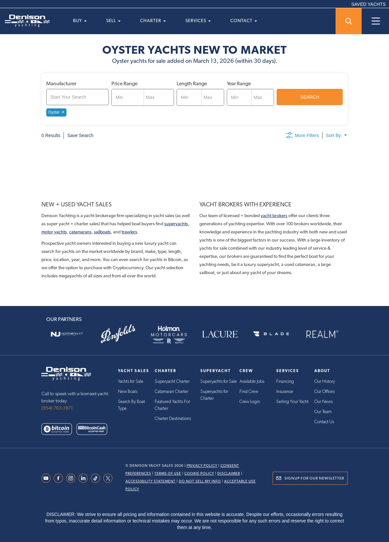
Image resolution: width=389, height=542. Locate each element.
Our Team (323, 411)
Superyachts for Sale (218, 381)
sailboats (102, 231)
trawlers (129, 231)
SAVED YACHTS (368, 4)
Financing (285, 381)
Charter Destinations (173, 417)
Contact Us (324, 420)
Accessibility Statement (150, 481)
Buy (80, 20)
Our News (323, 401)
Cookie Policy (199, 473)
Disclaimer (228, 473)
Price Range (124, 83)
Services (198, 20)
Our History (324, 381)
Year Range (239, 83)
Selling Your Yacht (292, 401)
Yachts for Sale (130, 381)
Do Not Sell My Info (200, 481)
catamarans (80, 231)
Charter (153, 20)
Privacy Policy (202, 466)
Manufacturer (61, 83)
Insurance (284, 391)
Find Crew (248, 391)
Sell (113, 20)
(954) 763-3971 (57, 408)
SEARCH (309, 97)
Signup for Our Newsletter (314, 478)
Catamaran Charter (171, 391)
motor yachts (54, 231)
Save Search (80, 135)
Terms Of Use (167, 473)
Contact (243, 20)
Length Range (192, 83)
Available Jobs (251, 381)
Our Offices (324, 391)
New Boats (127, 391)
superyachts (176, 223)
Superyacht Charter (172, 381)
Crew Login (249, 401)
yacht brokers (274, 215)
